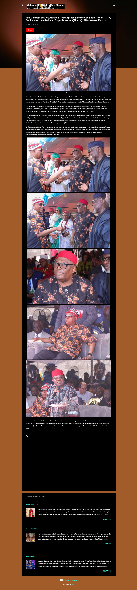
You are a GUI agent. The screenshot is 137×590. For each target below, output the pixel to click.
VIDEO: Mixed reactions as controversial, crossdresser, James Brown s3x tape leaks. (62, 526)
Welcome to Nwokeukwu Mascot (46, 5)
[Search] (114, 6)
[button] (110, 18)
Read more (107, 519)
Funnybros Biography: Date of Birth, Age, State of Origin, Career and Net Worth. (60, 501)
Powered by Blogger (68, 580)
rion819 (73, 584)
